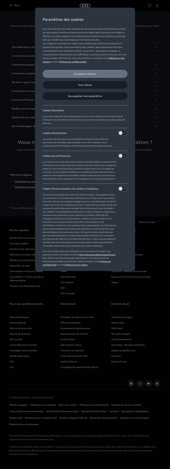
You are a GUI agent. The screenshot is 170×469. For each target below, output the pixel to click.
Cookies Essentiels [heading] (53, 110)
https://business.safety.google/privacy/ (97, 254)
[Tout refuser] (85, 85)
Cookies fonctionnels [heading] (85, 133)
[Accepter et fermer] (85, 74)
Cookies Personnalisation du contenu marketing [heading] (85, 188)
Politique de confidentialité (72, 61)
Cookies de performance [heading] (85, 155)
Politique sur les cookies (76, 265)
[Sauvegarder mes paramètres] (85, 96)
